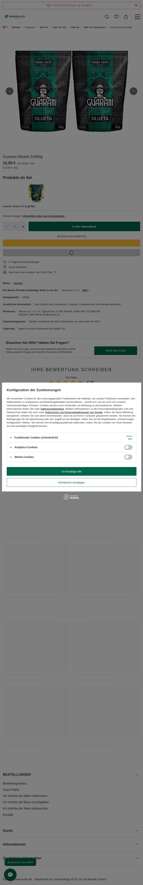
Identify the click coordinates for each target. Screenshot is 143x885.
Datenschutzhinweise (52, 408)
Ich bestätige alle (71, 471)
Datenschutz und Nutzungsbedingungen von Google (73, 412)
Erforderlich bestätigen (71, 482)
